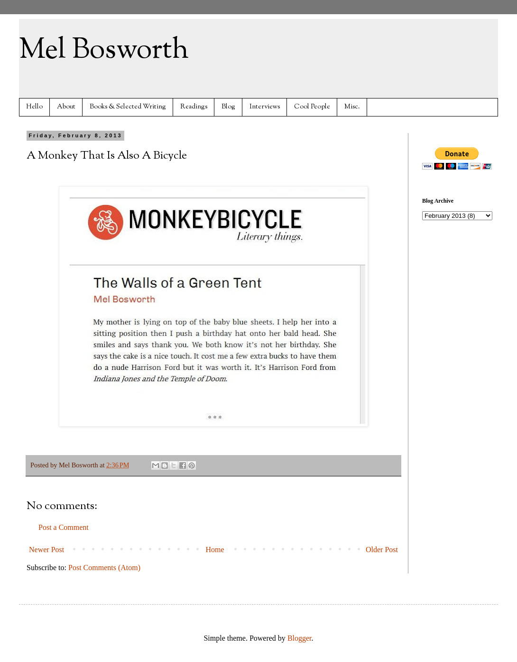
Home (215, 550)
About (66, 106)
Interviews (264, 106)
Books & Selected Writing (128, 106)
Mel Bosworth (104, 50)
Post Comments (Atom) (104, 568)
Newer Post (46, 550)
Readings (193, 106)
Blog (228, 106)
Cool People (312, 106)
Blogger (299, 638)
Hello (34, 106)
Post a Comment (63, 527)
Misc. (352, 106)
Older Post (382, 550)
